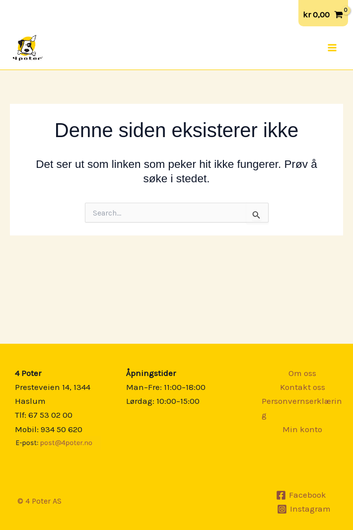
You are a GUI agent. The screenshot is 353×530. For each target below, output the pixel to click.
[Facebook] (301, 495)
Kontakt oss (302, 387)
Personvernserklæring (302, 408)
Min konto (302, 429)
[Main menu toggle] (332, 48)
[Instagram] (304, 509)
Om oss (302, 373)
